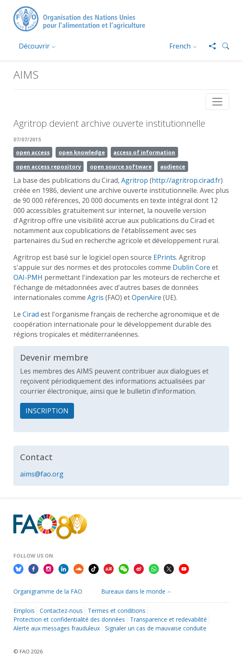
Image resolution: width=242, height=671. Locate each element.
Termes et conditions (116, 611)
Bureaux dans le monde (133, 591)
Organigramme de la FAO (47, 591)
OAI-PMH (28, 277)
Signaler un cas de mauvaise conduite (155, 628)
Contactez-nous (61, 611)
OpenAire (146, 297)
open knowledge (82, 152)
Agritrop (134, 180)
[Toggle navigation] (217, 101)
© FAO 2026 (28, 651)
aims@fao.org (42, 474)
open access (33, 152)
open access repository (48, 166)
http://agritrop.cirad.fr (186, 180)
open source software (121, 166)
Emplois (24, 611)
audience (172, 166)
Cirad (31, 314)
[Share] (209, 46)
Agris (95, 297)
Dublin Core (191, 267)
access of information (144, 152)
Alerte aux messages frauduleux (56, 628)
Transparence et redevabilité (168, 619)
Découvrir (34, 46)
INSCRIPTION (47, 410)
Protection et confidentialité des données (69, 619)
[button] (222, 46)
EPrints (164, 257)
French (180, 46)
